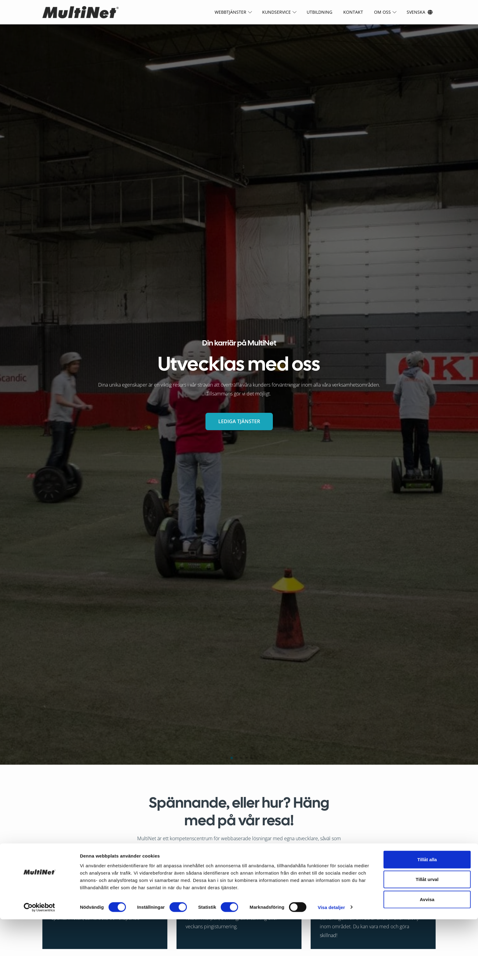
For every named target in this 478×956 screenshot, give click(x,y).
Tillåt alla (427, 896)
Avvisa (427, 936)
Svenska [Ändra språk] (416, 12)
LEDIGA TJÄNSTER (239, 421)
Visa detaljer (331, 944)
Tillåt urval (427, 916)
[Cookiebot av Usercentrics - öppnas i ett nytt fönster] (39, 944)
